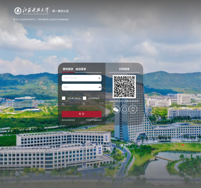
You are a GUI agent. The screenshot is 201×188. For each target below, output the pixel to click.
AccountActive (69, 119)
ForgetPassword (93, 119)
